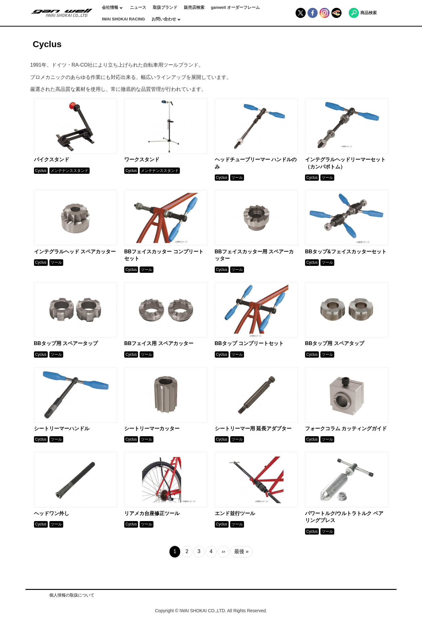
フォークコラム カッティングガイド (346, 428)
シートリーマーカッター (152, 428)
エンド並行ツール (235, 513)
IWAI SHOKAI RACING (123, 19)
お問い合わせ (164, 19)
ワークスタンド (141, 159)
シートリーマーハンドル (61, 428)
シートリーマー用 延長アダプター (253, 428)
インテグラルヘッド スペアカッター (75, 251)
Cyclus (41, 170)
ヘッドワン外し (51, 513)
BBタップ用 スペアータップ (66, 343)
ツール (237, 177)
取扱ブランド (165, 7)
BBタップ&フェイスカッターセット (345, 251)
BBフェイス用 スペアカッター (158, 343)
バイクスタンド (51, 159)
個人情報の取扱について (71, 595)
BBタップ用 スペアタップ (334, 343)
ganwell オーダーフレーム (235, 7)
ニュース (138, 7)
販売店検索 (194, 7)
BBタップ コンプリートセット (249, 343)
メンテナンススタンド (69, 170)
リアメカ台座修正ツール (152, 513)
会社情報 (110, 7)
